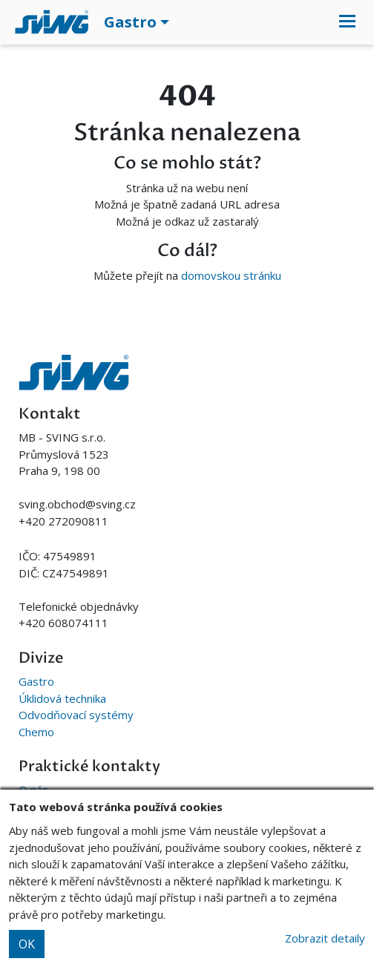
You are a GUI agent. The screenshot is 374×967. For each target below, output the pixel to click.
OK (27, 944)
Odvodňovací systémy (76, 714)
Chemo (36, 731)
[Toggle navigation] (347, 22)
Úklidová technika (62, 698)
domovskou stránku (231, 275)
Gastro (36, 681)
